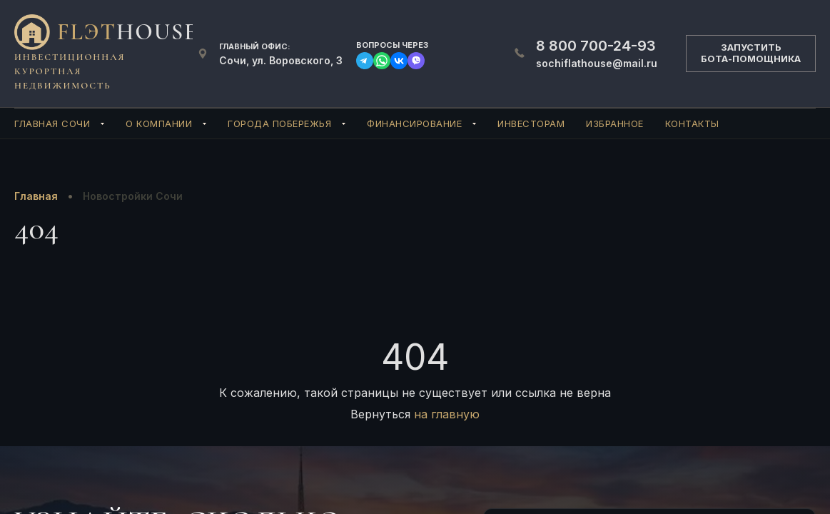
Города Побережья (279, 123)
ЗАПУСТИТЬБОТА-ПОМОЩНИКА (751, 52)
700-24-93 (596, 45)
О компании (159, 123)
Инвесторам (531, 123)
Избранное (615, 123)
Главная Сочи (52, 123)
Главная (36, 196)
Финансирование (414, 123)
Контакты (692, 123)
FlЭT (127, 32)
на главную (447, 414)
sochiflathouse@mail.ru (596, 63)
